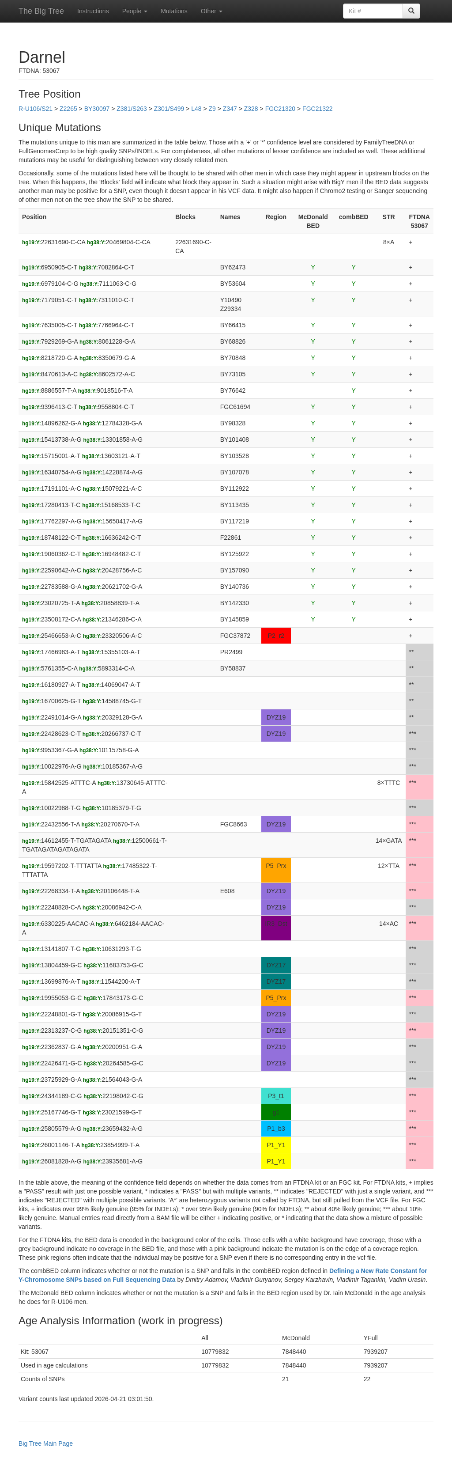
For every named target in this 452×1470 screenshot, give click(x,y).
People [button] (134, 11)
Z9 (212, 108)
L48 (196, 108)
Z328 (251, 108)
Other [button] (211, 11)
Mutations (174, 11)
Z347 (230, 108)
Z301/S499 (169, 108)
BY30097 (97, 108)
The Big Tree (41, 11)
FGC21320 (280, 108)
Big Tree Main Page (46, 1443)
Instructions (93, 11)
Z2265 (68, 108)
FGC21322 (317, 108)
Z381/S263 (132, 108)
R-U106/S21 (36, 108)
